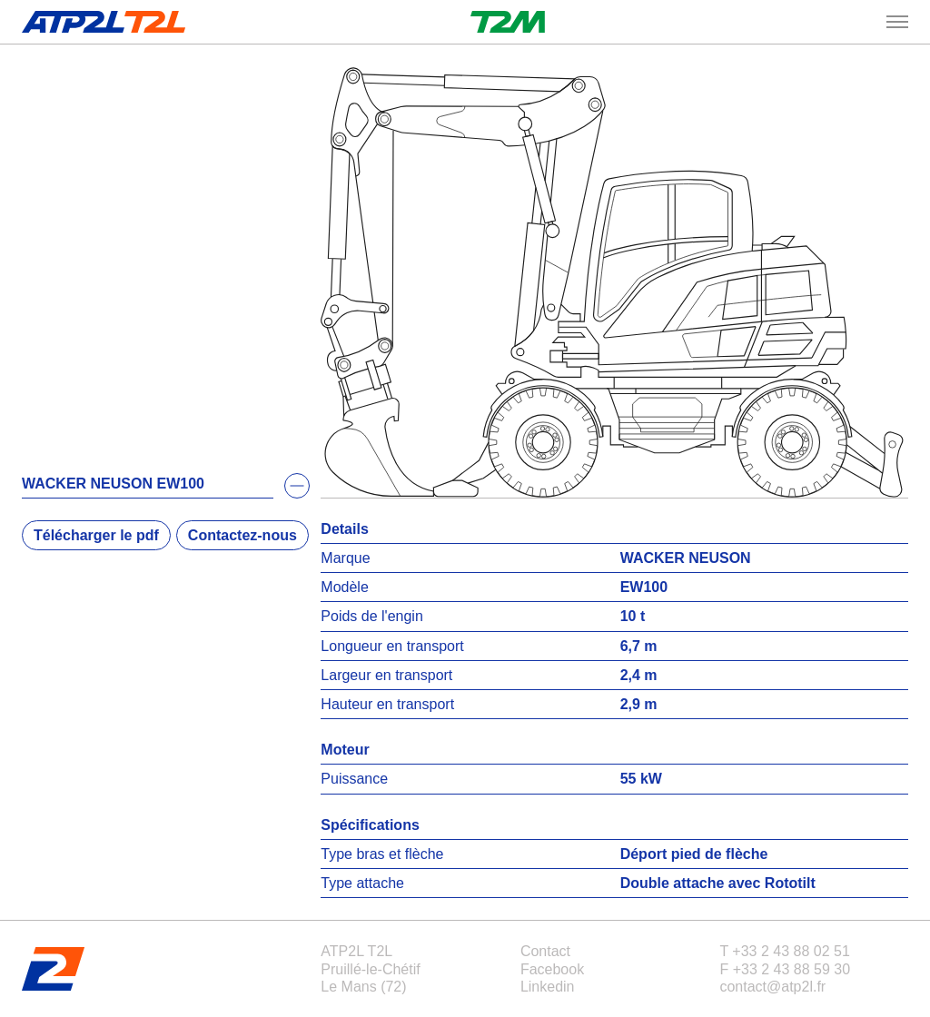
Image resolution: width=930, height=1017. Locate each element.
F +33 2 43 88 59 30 (784, 969)
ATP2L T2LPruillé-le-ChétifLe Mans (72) (370, 968)
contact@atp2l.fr (772, 986)
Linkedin (547, 986)
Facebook (552, 969)
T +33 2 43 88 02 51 (784, 951)
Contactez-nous (242, 535)
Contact (545, 951)
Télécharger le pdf (96, 535)
